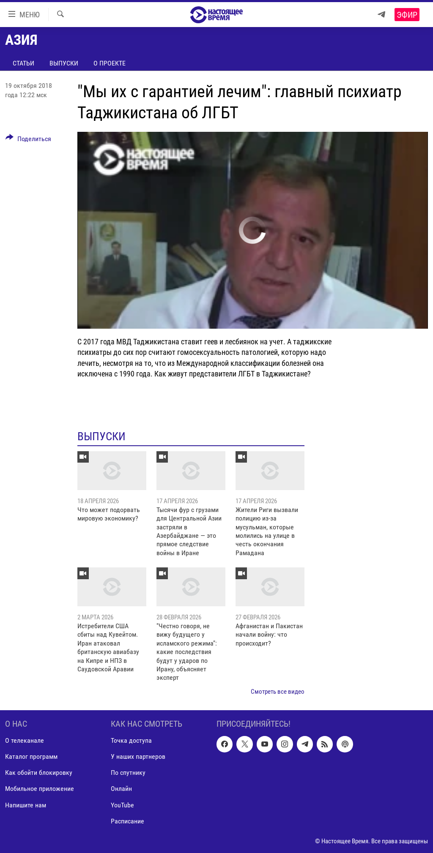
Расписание (127, 821)
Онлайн (121, 789)
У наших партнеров (138, 757)
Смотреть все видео (277, 691)
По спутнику (128, 773)
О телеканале (24, 741)
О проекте (109, 63)
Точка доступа (131, 741)
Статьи (23, 63)
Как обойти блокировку (38, 773)
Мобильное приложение (39, 789)
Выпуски (63, 63)
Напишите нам (25, 805)
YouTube (122, 805)
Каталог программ (31, 757)
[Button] (28, 140)
